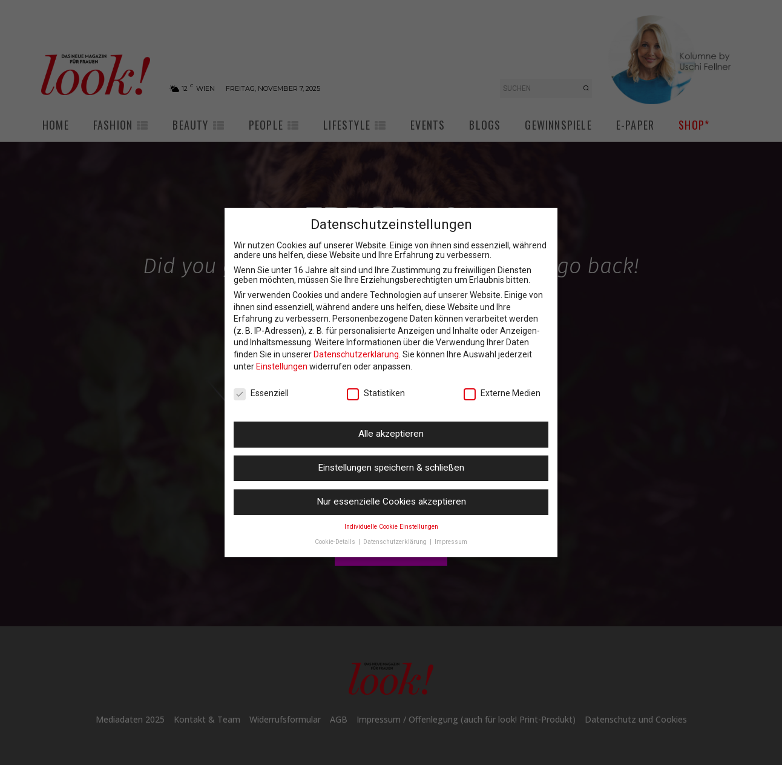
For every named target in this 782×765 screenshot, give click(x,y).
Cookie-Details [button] (336, 542)
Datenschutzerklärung (356, 354)
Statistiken (376, 393)
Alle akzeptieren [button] (391, 433)
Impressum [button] (451, 542)
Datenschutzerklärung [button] (396, 542)
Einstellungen (281, 366)
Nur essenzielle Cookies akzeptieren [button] (391, 501)
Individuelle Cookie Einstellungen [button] (391, 527)
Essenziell (261, 393)
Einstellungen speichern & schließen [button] (391, 467)
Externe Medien (502, 393)
